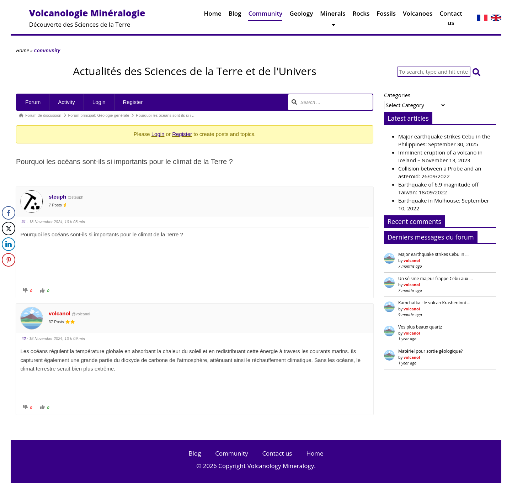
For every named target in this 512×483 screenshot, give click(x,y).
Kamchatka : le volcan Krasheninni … (434, 303)
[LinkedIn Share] (8, 244)
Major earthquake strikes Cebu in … (433, 254)
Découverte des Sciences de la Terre (87, 17)
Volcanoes (417, 15)
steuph (57, 197)
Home (213, 15)
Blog (235, 15)
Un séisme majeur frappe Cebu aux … (435, 278)
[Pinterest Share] (8, 260)
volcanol (59, 313)
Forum (33, 102)
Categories (397, 95)
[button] (476, 72)
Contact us (450, 19)
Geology (301, 15)
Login (99, 102)
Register (133, 102)
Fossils (386, 15)
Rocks (361, 15)
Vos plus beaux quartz (420, 327)
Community (265, 15)
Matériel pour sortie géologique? (430, 351)
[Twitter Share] (8, 228)
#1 (24, 222)
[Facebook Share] (8, 213)
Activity (66, 102)
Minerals (332, 15)
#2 (24, 338)
